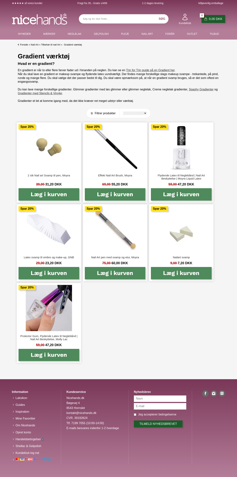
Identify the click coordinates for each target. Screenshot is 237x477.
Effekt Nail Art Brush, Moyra (115, 175)
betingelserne (167, 414)
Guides (20, 404)
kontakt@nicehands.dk (81, 413)
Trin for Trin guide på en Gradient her (150, 70)
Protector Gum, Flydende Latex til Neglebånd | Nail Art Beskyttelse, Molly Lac (48, 337)
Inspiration (22, 411)
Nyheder (24, 33)
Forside (24, 44)
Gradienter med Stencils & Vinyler (40, 93)
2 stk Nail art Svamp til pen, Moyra (49, 175)
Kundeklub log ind (27, 452)
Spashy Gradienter (201, 89)
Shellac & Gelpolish (28, 446)
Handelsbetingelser (30, 439)
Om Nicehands (25, 425)
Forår (169, 33)
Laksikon (21, 398)
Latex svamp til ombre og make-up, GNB (49, 257)
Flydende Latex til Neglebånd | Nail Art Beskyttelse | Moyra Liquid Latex (181, 177)
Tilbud (214, 33)
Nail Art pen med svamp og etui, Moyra (115, 257)
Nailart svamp (181, 257)
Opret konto (23, 432)
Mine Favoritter (25, 418)
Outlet (192, 33)
